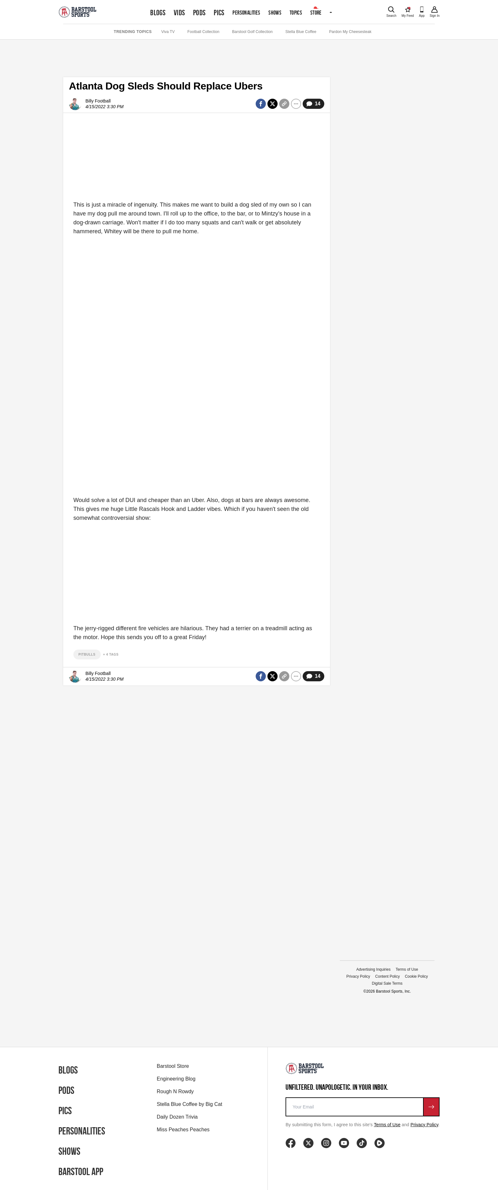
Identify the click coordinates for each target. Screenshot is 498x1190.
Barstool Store (173, 1066)
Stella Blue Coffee (301, 32)
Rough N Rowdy (175, 1091)
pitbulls (87, 654)
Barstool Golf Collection (252, 32)
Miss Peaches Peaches (183, 1129)
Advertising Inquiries (373, 969)
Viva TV (168, 32)
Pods (199, 13)
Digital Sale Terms (387, 983)
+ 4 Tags (111, 654)
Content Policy (387, 976)
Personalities (246, 13)
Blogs (157, 13)
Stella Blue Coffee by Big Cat (189, 1104)
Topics (296, 13)
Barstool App (80, 1171)
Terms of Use (407, 969)
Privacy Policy (358, 976)
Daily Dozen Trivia (177, 1117)
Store (316, 13)
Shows (274, 13)
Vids (179, 13)
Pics (219, 13)
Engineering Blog (176, 1078)
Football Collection (203, 32)
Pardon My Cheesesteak (350, 32)
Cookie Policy (416, 976)
